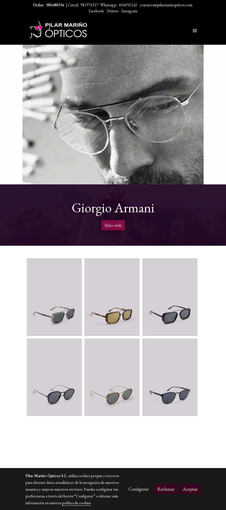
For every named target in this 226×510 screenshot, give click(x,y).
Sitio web (113, 225)
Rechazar (165, 489)
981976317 (89, 5)
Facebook (96, 11)
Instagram (129, 11)
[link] (57, 30)
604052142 (128, 5)
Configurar (138, 489)
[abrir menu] (195, 30)
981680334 (55, 5)
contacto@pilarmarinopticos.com (166, 5)
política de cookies (76, 502)
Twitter (113, 11)
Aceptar (190, 489)
